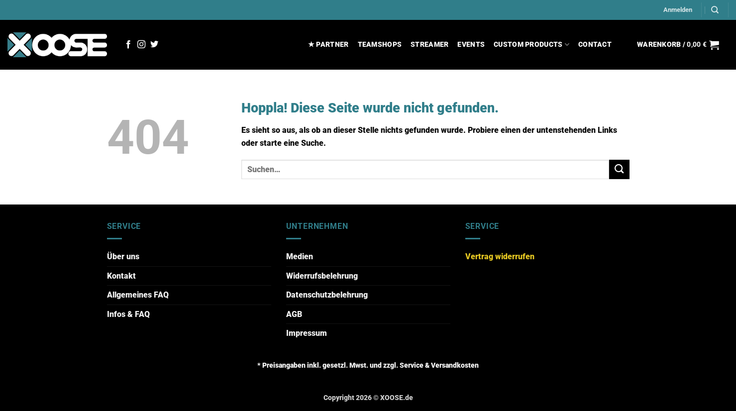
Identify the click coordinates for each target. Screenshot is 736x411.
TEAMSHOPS (380, 44)
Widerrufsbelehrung (322, 276)
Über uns (123, 256)
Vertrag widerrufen (499, 256)
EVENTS (471, 44)
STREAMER (429, 44)
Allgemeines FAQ (138, 295)
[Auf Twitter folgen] (154, 44)
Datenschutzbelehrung (327, 295)
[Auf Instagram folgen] (141, 44)
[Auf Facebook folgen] (128, 44)
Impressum (306, 333)
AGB (294, 314)
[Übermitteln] (619, 169)
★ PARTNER (328, 44)
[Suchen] (715, 10)
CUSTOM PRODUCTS (531, 44)
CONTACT (595, 44)
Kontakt (121, 276)
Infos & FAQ (128, 314)
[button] (677, 9)
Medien (299, 256)
